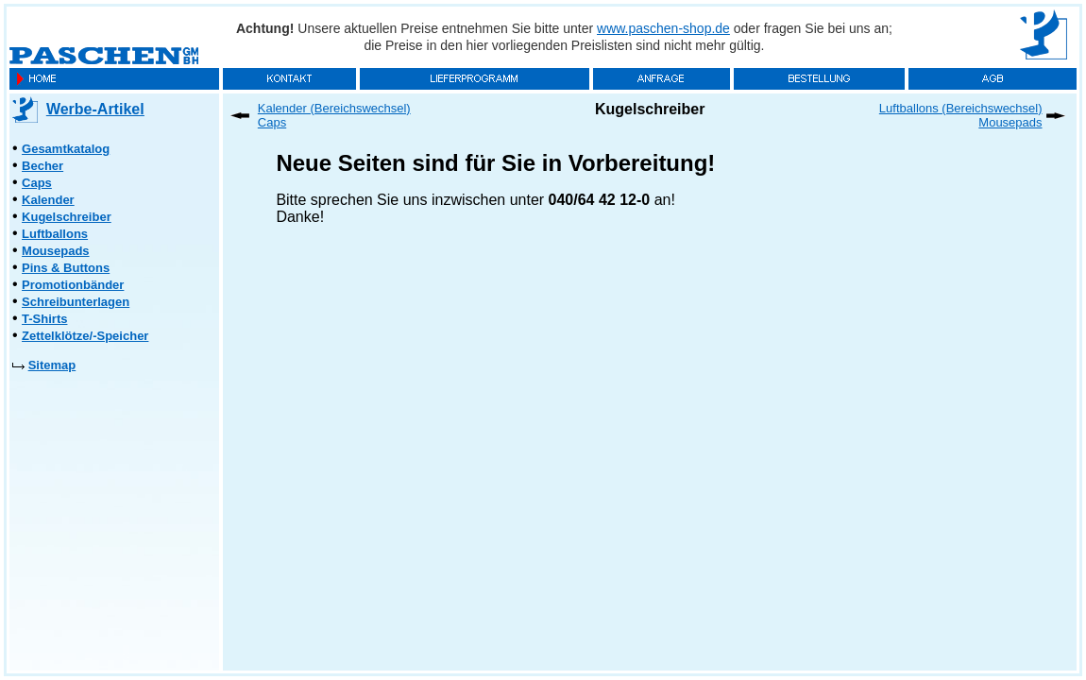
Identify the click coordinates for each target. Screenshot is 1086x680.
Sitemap (52, 365)
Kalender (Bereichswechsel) (334, 108)
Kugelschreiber (66, 217)
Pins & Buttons (66, 268)
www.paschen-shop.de (663, 28)
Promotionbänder (73, 285)
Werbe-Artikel (95, 109)
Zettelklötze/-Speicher (85, 336)
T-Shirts (44, 319)
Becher (42, 166)
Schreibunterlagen (75, 302)
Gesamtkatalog (66, 149)
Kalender (48, 200)
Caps (37, 183)
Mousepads (56, 251)
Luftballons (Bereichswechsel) (961, 108)
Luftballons (55, 234)
